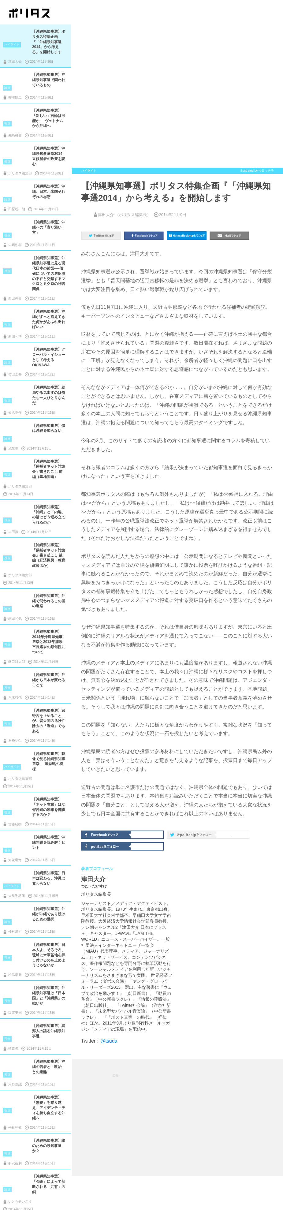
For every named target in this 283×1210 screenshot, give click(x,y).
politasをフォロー (106, 846)
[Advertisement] (177, 1117)
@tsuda (108, 1041)
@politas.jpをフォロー (192, 835)
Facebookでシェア (106, 834)
